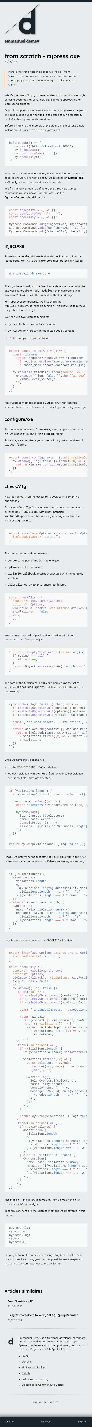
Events (82, 1421)
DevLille (26, 1366)
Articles (10, 1421)
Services (46, 1421)
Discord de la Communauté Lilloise (43, 1389)
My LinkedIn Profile (33, 1372)
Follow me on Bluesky (35, 1383)
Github (26, 1378)
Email (25, 1360)
